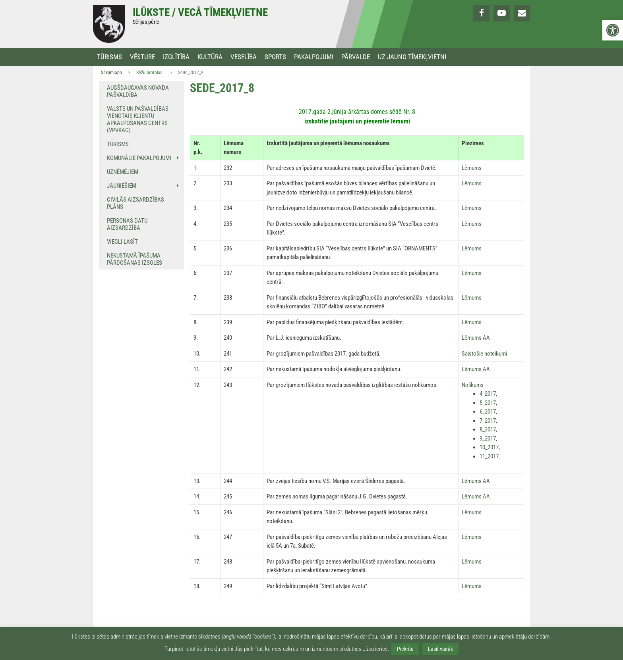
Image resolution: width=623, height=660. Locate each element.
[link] (612, 30)
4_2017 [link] (488, 393)
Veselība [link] (243, 57)
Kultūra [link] (209, 57)
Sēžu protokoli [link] (150, 72)
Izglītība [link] (176, 57)
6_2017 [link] (488, 411)
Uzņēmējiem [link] (122, 171)
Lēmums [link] (472, 167)
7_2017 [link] (488, 420)
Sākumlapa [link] (111, 72)
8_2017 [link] (488, 429)
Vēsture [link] (142, 57)
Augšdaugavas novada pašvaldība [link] (138, 91)
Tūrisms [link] (109, 57)
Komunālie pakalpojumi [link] (139, 158)
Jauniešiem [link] (121, 185)
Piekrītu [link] (405, 649)
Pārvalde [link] (355, 57)
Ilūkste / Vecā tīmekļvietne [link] (200, 12)
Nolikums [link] (473, 385)
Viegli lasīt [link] (122, 241)
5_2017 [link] (488, 402)
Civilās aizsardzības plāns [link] (135, 203)
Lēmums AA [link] (476, 337)
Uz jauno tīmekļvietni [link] (412, 57)
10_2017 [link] (489, 447)
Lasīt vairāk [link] (440, 649)
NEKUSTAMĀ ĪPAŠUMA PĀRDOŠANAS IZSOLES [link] (134, 259)
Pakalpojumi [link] (313, 57)
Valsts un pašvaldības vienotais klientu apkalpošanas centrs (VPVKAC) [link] (137, 119)
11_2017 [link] (489, 456)
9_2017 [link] (488, 438)
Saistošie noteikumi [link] (484, 353)
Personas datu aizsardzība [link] (127, 224)
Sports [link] (275, 57)
